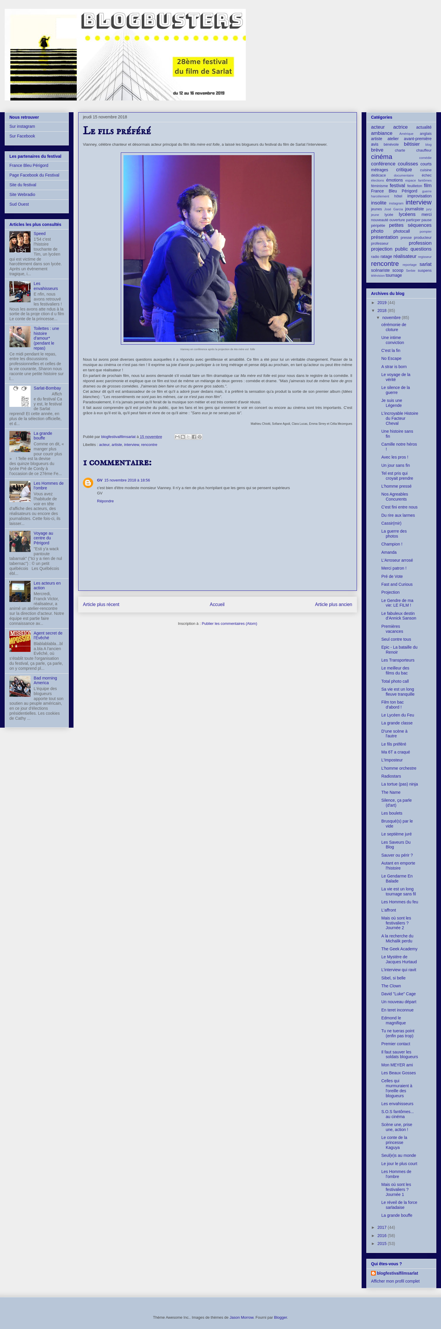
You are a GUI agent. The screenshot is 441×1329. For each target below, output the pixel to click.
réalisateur (404, 256)
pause (427, 220)
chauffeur (424, 150)
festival (397, 185)
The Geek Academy (399, 949)
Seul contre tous (396, 639)
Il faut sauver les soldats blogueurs (399, 1054)
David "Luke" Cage (398, 993)
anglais (426, 134)
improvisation (419, 196)
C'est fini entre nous (399, 507)
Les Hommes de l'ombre (396, 1174)
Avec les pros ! (394, 457)
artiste (117, 444)
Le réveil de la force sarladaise (399, 1205)
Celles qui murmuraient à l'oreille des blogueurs (396, 1088)
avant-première (418, 138)
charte (400, 150)
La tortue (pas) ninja (399, 784)
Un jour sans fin (395, 465)
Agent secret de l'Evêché (48, 635)
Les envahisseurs (46, 286)
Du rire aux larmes (398, 515)
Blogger (280, 1317)
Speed (40, 233)
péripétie (378, 226)
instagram (396, 203)
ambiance (381, 133)
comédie (425, 158)
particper (413, 220)
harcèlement (380, 196)
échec (427, 175)
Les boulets (391, 813)
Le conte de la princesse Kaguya (394, 1142)
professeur (380, 243)
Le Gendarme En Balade (397, 878)
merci (427, 214)
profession (420, 243)
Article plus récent (101, 604)
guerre (427, 191)
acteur (104, 444)
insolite (378, 203)
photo (377, 231)
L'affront (388, 910)
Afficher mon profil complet (395, 1281)
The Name (390, 792)
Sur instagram (22, 126)
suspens (425, 271)
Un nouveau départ (398, 1001)
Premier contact (395, 1043)
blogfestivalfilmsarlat (397, 1273)
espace (410, 180)
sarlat (426, 264)
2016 (382, 1235)
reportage (409, 264)
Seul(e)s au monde (398, 1155)
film (428, 185)
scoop (397, 270)
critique (404, 169)
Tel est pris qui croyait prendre (397, 476)
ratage (386, 256)
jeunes (376, 209)
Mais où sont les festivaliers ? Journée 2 (396, 923)
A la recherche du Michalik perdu (397, 938)
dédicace (378, 175)
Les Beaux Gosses (398, 1072)
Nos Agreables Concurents (394, 496)
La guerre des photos (394, 533)
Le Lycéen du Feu (397, 715)
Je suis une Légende (391, 403)
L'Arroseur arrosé (397, 560)
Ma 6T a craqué (395, 752)
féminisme (379, 186)
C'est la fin (390, 350)
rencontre (149, 444)
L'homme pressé (396, 486)
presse (406, 238)
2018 (382, 310)
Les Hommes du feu (399, 902)
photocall (401, 231)
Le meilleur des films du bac (395, 670)
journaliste (414, 209)
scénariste (380, 270)
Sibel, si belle (393, 978)
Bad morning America (45, 680)
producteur (423, 238)
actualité (424, 127)
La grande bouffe (43, 436)
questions (421, 249)
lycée (389, 215)
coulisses (408, 164)
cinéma (381, 156)
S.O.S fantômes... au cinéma (397, 1114)
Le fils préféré (393, 744)
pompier (426, 231)
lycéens (407, 214)
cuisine (426, 170)
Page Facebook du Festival (34, 175)
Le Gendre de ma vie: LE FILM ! (397, 603)
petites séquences (410, 225)
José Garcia (393, 209)
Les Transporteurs (398, 660)
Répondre (105, 501)
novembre (392, 317)
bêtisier (412, 144)
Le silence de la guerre (395, 390)
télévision (378, 275)
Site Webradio (22, 194)
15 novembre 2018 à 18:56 (127, 480)
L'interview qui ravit (398, 969)
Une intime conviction (392, 340)
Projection (390, 592)
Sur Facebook (22, 136)
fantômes (425, 180)
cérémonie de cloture (393, 327)
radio (375, 257)
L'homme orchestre (398, 768)
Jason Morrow (241, 1317)
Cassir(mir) (391, 523)
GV (100, 480)
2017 (382, 1227)
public (401, 249)
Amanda (389, 552)
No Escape (391, 358)
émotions (394, 180)
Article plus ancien (333, 604)
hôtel (398, 196)
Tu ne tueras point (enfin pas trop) (397, 1033)
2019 (382, 302)
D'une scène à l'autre (394, 734)
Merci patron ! (394, 568)
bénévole (391, 144)
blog (428, 144)
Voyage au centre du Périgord (43, 538)
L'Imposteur (392, 760)
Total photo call (395, 681)
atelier (393, 138)
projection (381, 249)
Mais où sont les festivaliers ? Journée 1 (396, 1189)
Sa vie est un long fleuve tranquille (398, 692)
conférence (383, 164)
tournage (394, 275)
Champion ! (391, 544)
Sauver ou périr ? (397, 855)
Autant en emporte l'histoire (398, 865)
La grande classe (397, 723)
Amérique (406, 133)
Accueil (217, 604)
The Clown (391, 986)
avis (374, 144)
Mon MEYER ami (397, 1065)
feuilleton (414, 186)
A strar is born (394, 366)
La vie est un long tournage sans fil (398, 891)
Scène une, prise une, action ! (396, 1127)
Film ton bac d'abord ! (392, 704)
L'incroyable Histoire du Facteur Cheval (399, 418)
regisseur (425, 257)
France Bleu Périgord (28, 165)
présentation (384, 237)
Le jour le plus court (399, 1163)
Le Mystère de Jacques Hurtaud (399, 959)
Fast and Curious (397, 584)
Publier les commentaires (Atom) (229, 623)
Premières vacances (392, 629)
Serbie (410, 270)
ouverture (397, 220)
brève (377, 150)
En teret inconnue (397, 1010)
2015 (382, 1243)
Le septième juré (396, 834)
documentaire (404, 175)
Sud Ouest (19, 204)
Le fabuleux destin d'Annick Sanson (398, 616)
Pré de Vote (392, 576)
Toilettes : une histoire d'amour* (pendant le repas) (46, 338)
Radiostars (391, 776)
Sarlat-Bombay (47, 388)
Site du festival (22, 184)
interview (131, 444)
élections (377, 180)
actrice (400, 127)
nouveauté (379, 220)
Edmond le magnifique (393, 1020)
